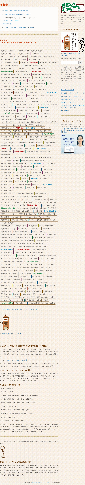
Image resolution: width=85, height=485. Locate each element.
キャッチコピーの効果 (67, 90)
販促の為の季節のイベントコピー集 (71, 96)
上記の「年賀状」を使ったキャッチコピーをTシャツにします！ (20, 309)
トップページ (65, 110)
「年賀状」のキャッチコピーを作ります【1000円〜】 (18, 27)
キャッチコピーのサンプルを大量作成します (73, 53)
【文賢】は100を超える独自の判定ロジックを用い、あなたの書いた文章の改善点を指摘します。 (73, 130)
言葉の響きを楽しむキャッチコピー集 (72, 99)
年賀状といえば (7, 24)
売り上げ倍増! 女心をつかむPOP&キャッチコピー (17, 14)
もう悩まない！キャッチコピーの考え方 (72, 93)
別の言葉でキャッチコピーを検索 (11, 333)
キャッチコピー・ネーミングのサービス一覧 (16, 10)
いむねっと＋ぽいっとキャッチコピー (41, 482)
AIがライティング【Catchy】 (11, 20)
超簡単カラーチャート (67, 102)
